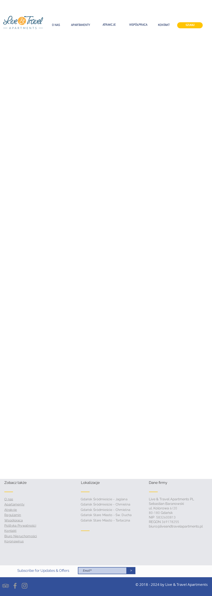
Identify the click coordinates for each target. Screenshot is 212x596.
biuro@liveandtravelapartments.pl (176, 526)
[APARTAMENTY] (80, 25)
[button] (20, 483)
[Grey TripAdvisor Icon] (5, 586)
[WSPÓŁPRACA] (138, 25)
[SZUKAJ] (190, 25)
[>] (131, 570)
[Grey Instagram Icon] (24, 586)
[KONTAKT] (163, 25)
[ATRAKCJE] (109, 25)
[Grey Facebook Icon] (15, 586)
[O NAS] (55, 25)
